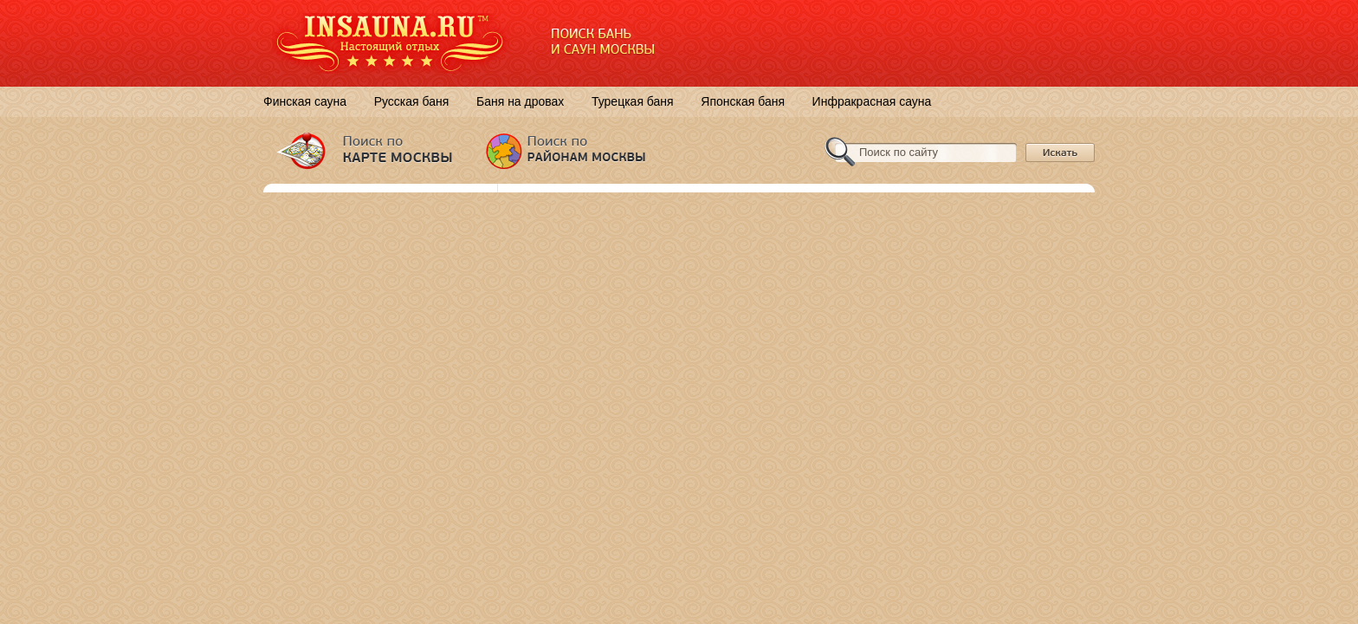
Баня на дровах (520, 101)
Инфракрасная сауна (872, 101)
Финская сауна (304, 101)
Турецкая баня (633, 101)
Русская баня (411, 101)
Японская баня (743, 101)
